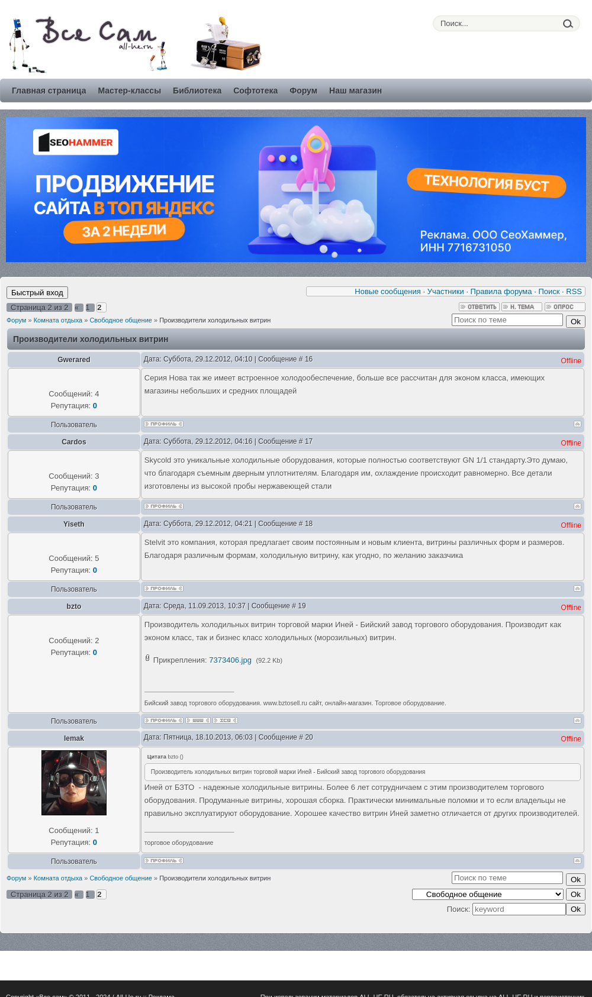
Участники (445, 291)
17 (309, 441)
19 (301, 606)
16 (309, 359)
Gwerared (73, 360)
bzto (74, 606)
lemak (74, 738)
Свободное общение (120, 320)
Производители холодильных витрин (215, 320)
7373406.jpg (230, 660)
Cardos (74, 442)
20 (309, 737)
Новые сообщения (388, 291)
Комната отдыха (58, 320)
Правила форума (501, 291)
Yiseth (74, 524)
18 (309, 524)
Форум (16, 320)
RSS (574, 291)
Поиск (548, 291)
